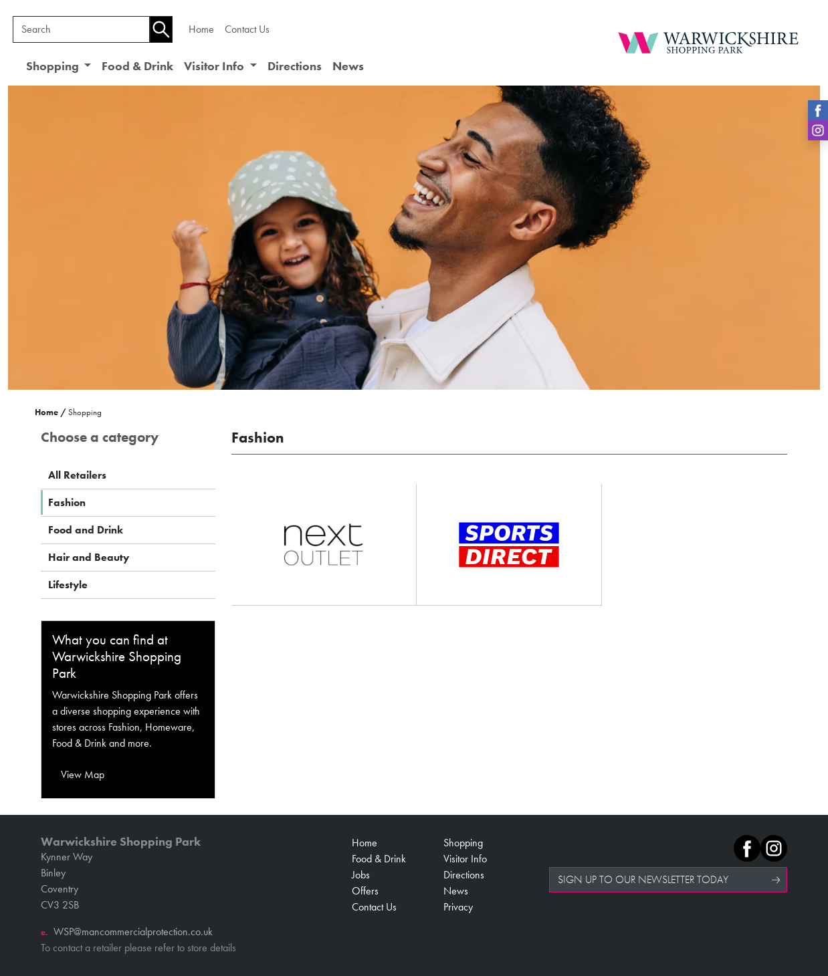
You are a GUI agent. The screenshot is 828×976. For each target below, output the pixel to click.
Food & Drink (137, 66)
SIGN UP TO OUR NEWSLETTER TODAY (643, 879)
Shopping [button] (54, 66)
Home (201, 29)
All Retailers (77, 475)
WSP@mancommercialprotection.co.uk (133, 932)
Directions (295, 66)
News (348, 66)
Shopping (463, 843)
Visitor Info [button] (215, 66)
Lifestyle (68, 585)
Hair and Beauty (88, 557)
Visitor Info (465, 859)
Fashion (67, 502)
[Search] (81, 29)
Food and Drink (85, 530)
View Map (82, 774)
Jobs (361, 875)
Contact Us (247, 29)
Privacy (458, 907)
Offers (365, 891)
